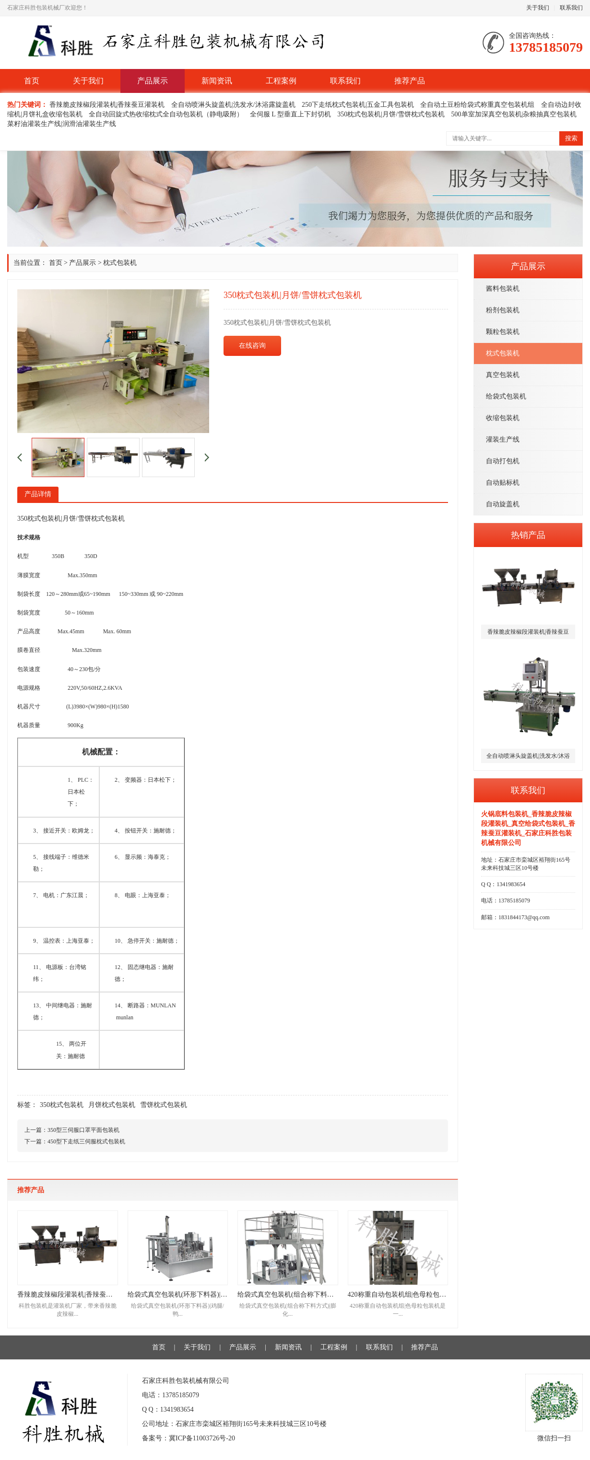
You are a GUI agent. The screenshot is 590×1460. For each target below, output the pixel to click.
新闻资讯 (216, 81)
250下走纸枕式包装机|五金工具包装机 (358, 104)
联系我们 (571, 7)
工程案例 (281, 81)
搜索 (571, 138)
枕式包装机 (502, 353)
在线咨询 (252, 345)
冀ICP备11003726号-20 (202, 1438)
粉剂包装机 (502, 310)
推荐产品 (409, 81)
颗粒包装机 (502, 331)
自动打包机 (502, 461)
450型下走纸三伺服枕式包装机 (86, 1141)
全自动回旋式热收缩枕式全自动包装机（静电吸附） (166, 114)
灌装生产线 (502, 439)
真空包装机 (502, 374)
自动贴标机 (502, 482)
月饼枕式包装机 (111, 1104)
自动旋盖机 (502, 504)
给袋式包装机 (506, 396)
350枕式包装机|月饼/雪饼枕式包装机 (391, 114)
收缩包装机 (502, 418)
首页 (31, 81)
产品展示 (152, 81)
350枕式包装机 (61, 1104)
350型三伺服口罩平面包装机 (83, 1130)
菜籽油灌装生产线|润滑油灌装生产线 (61, 123)
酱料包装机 (502, 288)
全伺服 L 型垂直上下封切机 (290, 114)
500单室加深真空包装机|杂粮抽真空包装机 (514, 114)
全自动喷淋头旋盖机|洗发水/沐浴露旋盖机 (233, 104)
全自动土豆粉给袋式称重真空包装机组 (477, 104)
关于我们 (537, 7)
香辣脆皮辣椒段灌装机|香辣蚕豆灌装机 (107, 104)
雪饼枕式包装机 (163, 1104)
